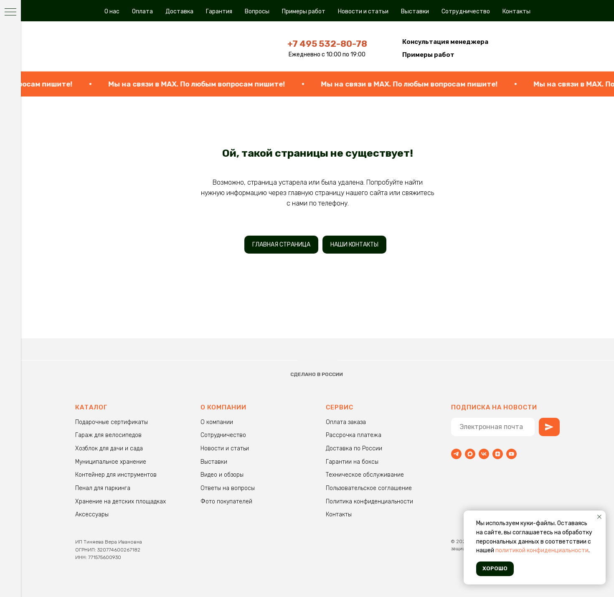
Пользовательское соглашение (369, 488)
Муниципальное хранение (110, 461)
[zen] (497, 454)
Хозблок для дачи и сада (109, 448)
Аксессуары (92, 514)
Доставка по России (354, 448)
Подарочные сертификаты (111, 422)
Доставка (179, 11)
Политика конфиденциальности (369, 501)
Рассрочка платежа (353, 435)
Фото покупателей (226, 501)
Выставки (415, 11)
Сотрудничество (465, 11)
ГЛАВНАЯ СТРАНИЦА (281, 244)
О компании (216, 422)
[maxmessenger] (470, 454)
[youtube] (511, 454)
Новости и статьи (363, 11)
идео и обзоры (224, 474)
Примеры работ (303, 11)
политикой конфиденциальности (542, 550)
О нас (111, 11)
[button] (445, 42)
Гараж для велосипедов (108, 435)
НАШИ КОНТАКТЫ (354, 244)
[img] (133, 46)
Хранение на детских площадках (120, 501)
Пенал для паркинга (102, 488)
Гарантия (219, 11)
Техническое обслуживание (365, 474)
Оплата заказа (346, 422)
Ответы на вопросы (227, 488)
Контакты (516, 11)
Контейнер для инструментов (116, 474)
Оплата (142, 11)
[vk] (484, 454)
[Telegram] (456, 454)
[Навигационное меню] (10, 12)
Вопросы (257, 11)
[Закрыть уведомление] (599, 517)
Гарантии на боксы (352, 461)
